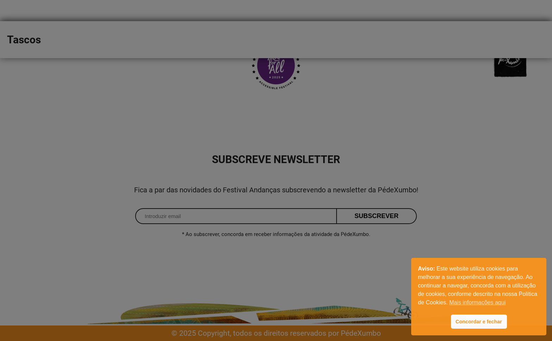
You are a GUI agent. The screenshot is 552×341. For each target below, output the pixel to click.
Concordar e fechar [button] (479, 321)
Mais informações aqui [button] (477, 302)
